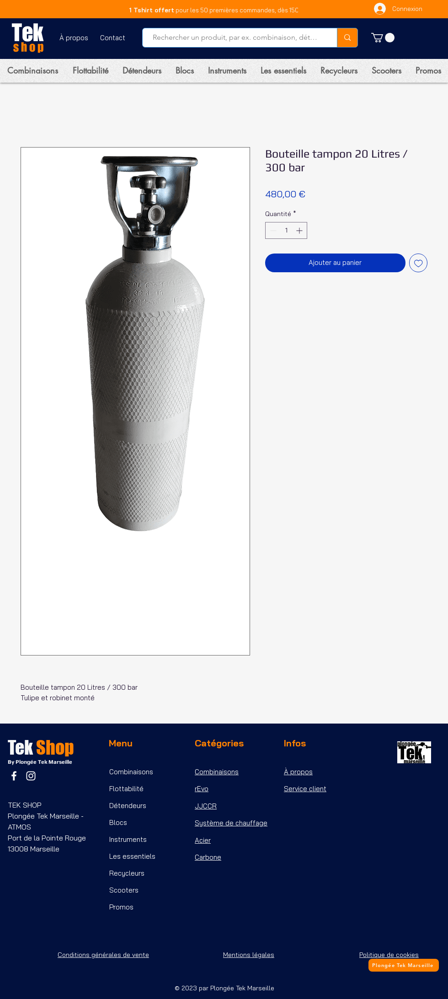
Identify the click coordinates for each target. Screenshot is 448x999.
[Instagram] (31, 776)
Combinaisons (131, 771)
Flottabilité (126, 788)
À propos (298, 771)
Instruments (128, 839)
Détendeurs (127, 805)
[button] (383, 37)
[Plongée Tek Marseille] (403, 965)
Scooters (124, 890)
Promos (121, 907)
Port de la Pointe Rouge (48, 837)
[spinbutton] (286, 230)
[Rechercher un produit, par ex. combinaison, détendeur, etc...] (235, 37)
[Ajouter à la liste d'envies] (418, 263)
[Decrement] (272, 230)
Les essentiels (132, 856)
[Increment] (300, 230)
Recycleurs (126, 873)
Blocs (118, 822)
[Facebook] (14, 776)
